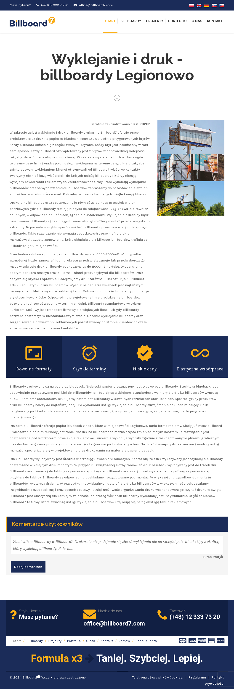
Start (110, 21)
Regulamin (197, 677)
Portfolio (177, 21)
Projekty (154, 21)
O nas (197, 21)
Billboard (31, 677)
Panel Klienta (146, 641)
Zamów (124, 641)
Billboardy (130, 21)
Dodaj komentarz (28, 567)
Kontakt (214, 21)
